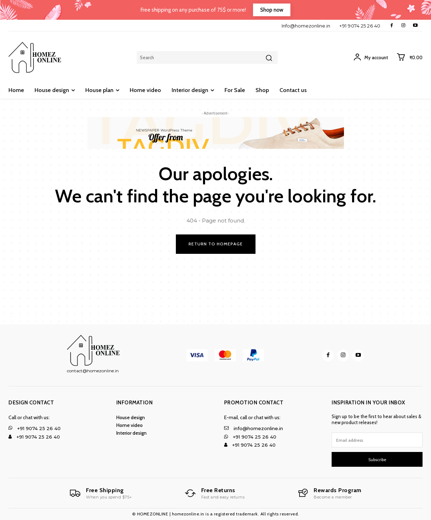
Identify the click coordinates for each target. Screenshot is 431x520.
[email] (377, 440)
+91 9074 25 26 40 (360, 26)
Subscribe (377, 460)
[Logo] (100, 493)
